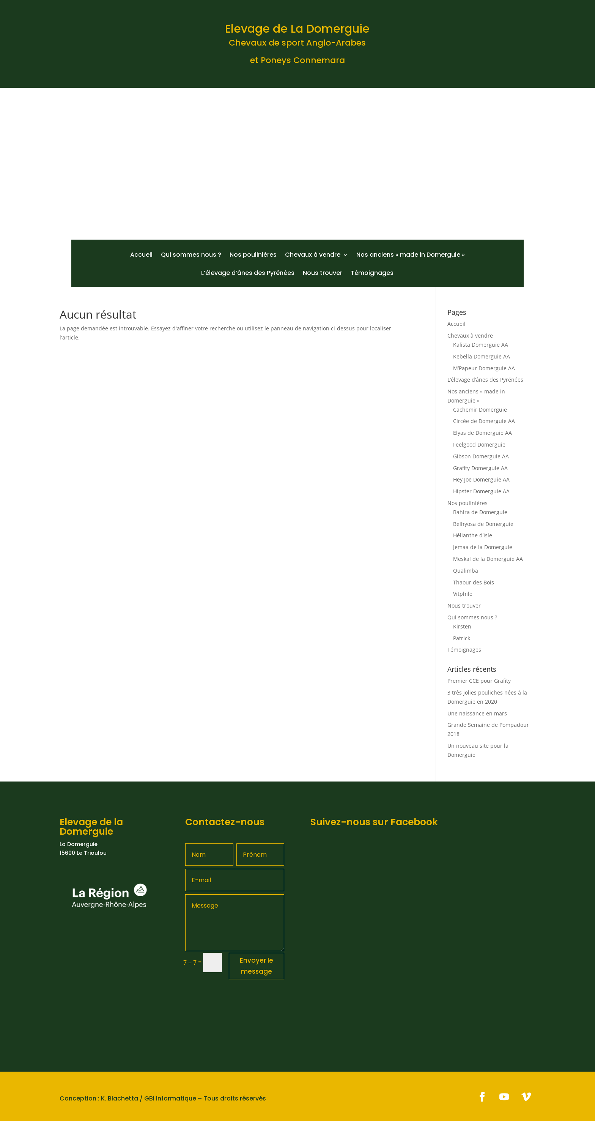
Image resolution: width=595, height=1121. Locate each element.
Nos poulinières (253, 255)
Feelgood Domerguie (479, 444)
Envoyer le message (256, 966)
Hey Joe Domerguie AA (481, 479)
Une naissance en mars (477, 713)
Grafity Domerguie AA (480, 468)
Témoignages (372, 273)
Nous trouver (322, 273)
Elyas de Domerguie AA (482, 432)
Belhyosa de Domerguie (483, 523)
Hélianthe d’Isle (472, 535)
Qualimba (465, 570)
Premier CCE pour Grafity (479, 680)
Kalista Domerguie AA (480, 344)
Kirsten (462, 626)
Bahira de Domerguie (480, 512)
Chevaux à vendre (312, 255)
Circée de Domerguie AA (484, 421)
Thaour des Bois (473, 582)
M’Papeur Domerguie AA (484, 368)
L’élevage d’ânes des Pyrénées (247, 273)
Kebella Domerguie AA (481, 356)
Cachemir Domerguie (480, 409)
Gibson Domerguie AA (481, 456)
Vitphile (462, 593)
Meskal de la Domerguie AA (488, 558)
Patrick (461, 638)
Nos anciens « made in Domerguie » (410, 255)
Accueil (141, 255)
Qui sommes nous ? (191, 255)
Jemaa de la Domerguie (482, 547)
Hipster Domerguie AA (481, 491)
